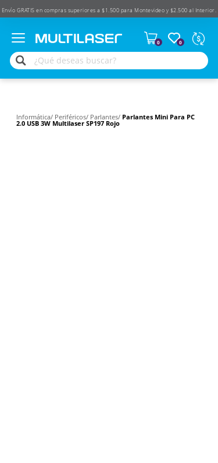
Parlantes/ (106, 116)
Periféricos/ (72, 116)
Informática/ (35, 116)
